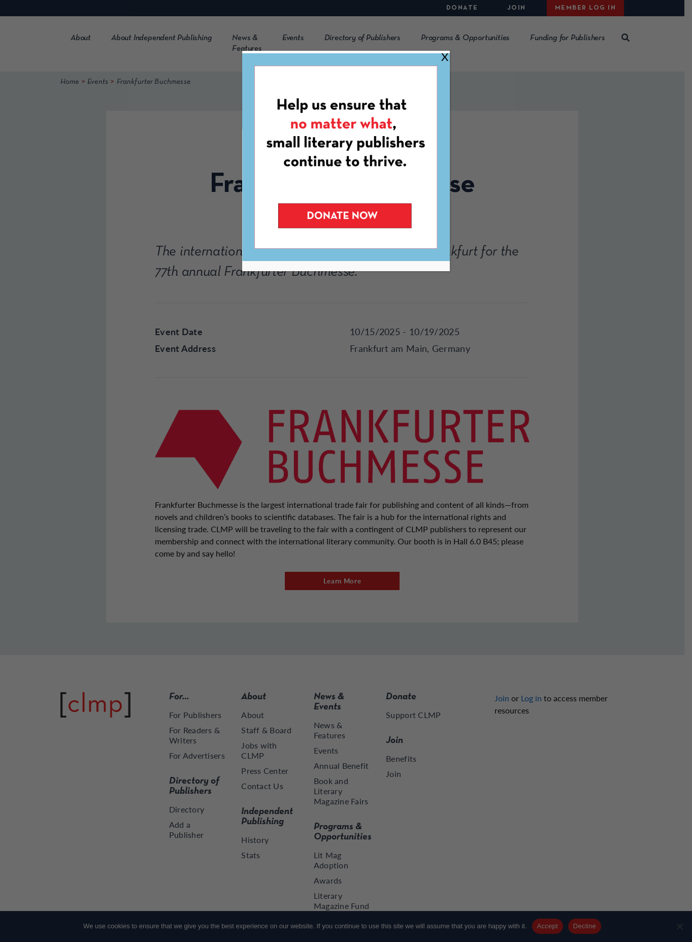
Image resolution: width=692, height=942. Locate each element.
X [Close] (444, 56)
